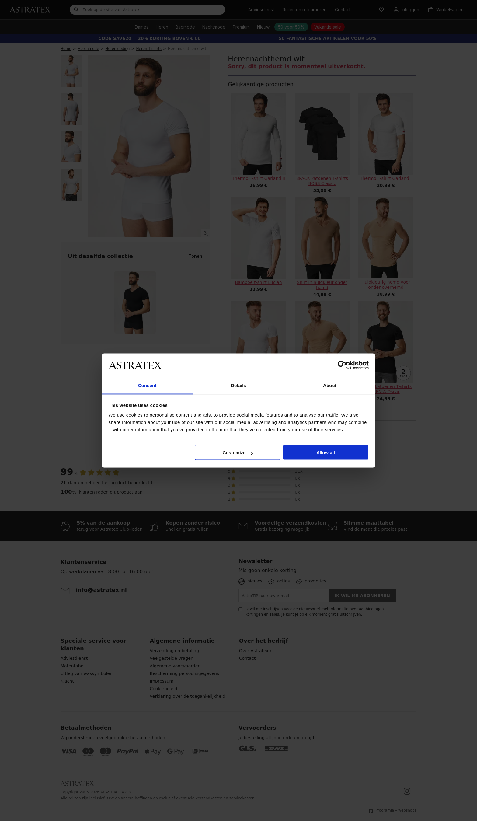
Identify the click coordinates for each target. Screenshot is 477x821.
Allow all (325, 452)
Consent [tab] (147, 385)
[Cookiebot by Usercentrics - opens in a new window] (342, 365)
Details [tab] (238, 385)
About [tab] (329, 385)
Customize (238, 452)
